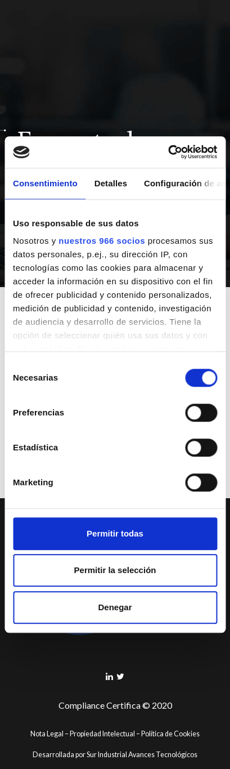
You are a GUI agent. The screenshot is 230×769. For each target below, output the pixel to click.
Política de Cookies (170, 734)
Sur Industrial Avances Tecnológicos (142, 754)
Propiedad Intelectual (102, 734)
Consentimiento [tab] (45, 183)
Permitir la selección (115, 570)
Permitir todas (115, 533)
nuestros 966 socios (101, 240)
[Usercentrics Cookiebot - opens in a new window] (168, 152)
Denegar (115, 607)
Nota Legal (47, 734)
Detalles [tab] (110, 183)
